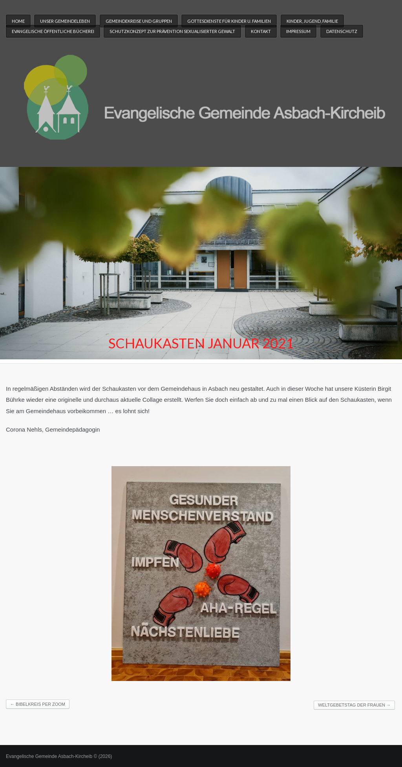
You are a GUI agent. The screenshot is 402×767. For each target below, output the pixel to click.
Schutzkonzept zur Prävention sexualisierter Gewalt (172, 31)
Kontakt (261, 31)
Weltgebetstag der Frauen (354, 705)
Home (18, 21)
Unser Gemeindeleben (65, 21)
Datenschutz (341, 31)
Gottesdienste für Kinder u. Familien (229, 21)
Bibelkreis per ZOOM (37, 704)
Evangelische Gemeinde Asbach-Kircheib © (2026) (59, 756)
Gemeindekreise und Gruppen (139, 21)
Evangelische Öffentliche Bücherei (53, 31)
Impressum (298, 31)
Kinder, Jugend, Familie (312, 21)
